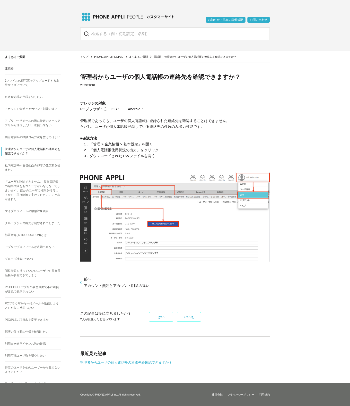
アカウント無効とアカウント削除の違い (31, 109)
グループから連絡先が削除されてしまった (32, 223)
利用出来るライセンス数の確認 (25, 343)
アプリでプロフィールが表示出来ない (29, 247)
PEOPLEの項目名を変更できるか (27, 319)
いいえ (189, 317)
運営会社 (217, 394)
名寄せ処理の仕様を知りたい (24, 97)
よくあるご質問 (138, 56)
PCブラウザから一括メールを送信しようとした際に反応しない (32, 306)
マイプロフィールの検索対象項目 (27, 211)
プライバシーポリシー (241, 394)
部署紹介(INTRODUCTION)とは (26, 235)
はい (161, 317)
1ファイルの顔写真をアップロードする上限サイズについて (32, 83)
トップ (84, 56)
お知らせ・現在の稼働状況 (225, 19)
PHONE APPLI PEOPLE (108, 56)
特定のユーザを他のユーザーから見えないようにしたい (32, 370)
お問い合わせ (258, 19)
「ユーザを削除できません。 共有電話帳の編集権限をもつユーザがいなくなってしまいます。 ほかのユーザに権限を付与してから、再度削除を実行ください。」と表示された (32, 190)
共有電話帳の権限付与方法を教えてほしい (32, 137)
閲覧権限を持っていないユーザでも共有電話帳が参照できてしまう (32, 273)
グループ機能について (19, 259)
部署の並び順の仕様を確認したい (27, 331)
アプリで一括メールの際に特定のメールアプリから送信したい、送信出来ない (32, 123)
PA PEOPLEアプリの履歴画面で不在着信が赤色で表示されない (32, 289)
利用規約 (264, 394)
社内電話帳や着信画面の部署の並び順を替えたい (32, 167)
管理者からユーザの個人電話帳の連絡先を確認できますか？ (126, 362)
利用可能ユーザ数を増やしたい (25, 355)
